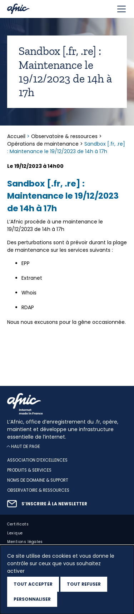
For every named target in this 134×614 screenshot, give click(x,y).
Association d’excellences (37, 460)
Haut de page (25, 446)
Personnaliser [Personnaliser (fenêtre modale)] (32, 599)
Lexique (15, 533)
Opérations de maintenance (43, 143)
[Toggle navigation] (121, 9)
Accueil (17, 136)
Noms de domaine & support (37, 480)
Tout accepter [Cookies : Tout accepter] (33, 584)
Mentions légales (25, 542)
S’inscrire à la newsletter (54, 504)
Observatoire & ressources (64, 136)
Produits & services (29, 470)
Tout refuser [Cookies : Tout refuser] (84, 584)
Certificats (18, 524)
